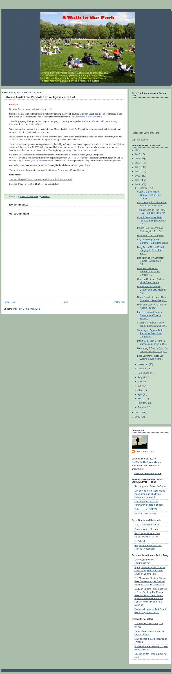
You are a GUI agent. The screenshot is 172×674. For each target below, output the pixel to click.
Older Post (119, 302)
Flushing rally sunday (145, 513)
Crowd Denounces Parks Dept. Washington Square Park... (151, 220)
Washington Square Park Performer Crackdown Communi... (149, 333)
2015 (138, 167)
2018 (138, 154)
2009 (138, 417)
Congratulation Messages (147, 529)
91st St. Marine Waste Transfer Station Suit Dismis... (148, 195)
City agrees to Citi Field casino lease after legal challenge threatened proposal (150, 494)
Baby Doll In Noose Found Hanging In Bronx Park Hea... (150, 250)
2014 (138, 171)
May (140, 390)
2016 (138, 163)
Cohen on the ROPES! (146, 509)
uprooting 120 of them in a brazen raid (79, 150)
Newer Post (9, 302)
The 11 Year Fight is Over (147, 524)
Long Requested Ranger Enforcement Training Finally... (149, 315)
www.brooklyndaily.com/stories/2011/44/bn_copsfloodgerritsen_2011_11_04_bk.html (48, 158)
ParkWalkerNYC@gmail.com (146, 462)
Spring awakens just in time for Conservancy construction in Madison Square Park (150, 570)
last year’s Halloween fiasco (40, 160)
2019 (138, 150)
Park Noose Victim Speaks (150, 235)
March (141, 398)
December (143, 188)
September (143, 373)
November (143, 364)
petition (144, 140)
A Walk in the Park (144, 451)
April (140, 394)
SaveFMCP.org (151, 133)
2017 (138, 158)
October (142, 368)
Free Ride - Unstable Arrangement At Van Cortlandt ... (148, 271)
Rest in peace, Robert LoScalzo (150, 486)
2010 (138, 412)
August (142, 377)
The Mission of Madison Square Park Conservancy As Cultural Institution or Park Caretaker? (150, 581)
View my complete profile (148, 473)
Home (65, 302)
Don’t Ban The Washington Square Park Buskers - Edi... (150, 261)
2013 (138, 176)
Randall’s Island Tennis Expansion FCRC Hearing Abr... (151, 289)
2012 (138, 180)
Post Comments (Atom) (29, 309)
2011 (138, 184)
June (140, 386)
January (142, 407)
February (143, 403)
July (140, 381)
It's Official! (140, 541)
